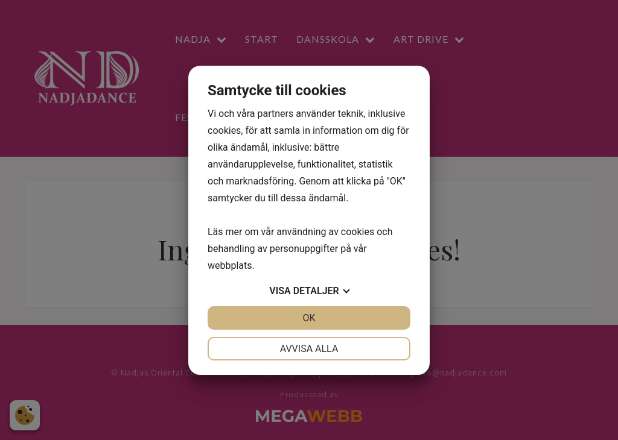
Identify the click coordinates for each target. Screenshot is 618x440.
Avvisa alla (309, 348)
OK (308, 318)
